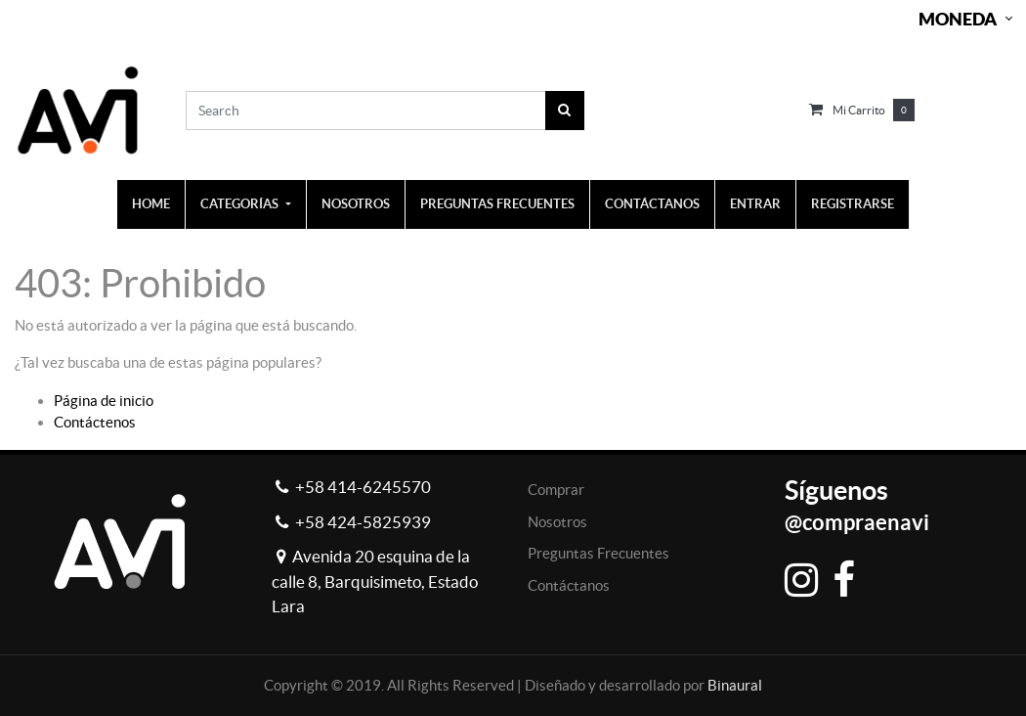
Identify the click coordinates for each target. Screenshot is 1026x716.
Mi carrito (859, 110)
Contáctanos (569, 585)
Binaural (734, 685)
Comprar (556, 489)
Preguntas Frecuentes (598, 553)
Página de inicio (103, 400)
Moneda (958, 19)
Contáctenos (95, 422)
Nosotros (557, 522)
